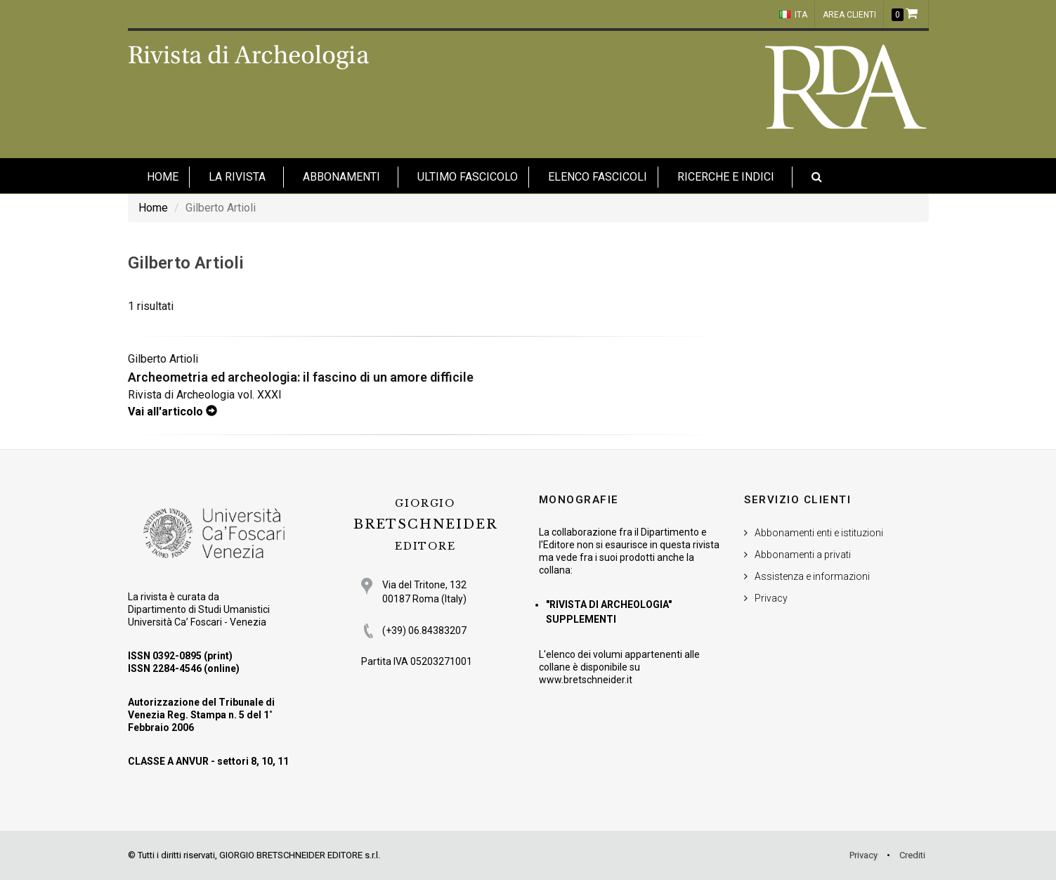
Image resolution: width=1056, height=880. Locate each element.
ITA (793, 15)
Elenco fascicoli (597, 176)
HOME (162, 176)
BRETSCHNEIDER (425, 524)
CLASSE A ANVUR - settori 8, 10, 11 (208, 761)
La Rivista (237, 176)
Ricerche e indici (725, 176)
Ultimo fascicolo (467, 176)
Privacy (771, 598)
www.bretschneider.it (585, 679)
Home (153, 207)
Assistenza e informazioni (812, 576)
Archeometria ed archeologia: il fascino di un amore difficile (301, 377)
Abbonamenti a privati (803, 554)
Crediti (912, 855)
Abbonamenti (341, 176)
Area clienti (849, 15)
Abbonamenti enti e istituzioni (819, 532)
